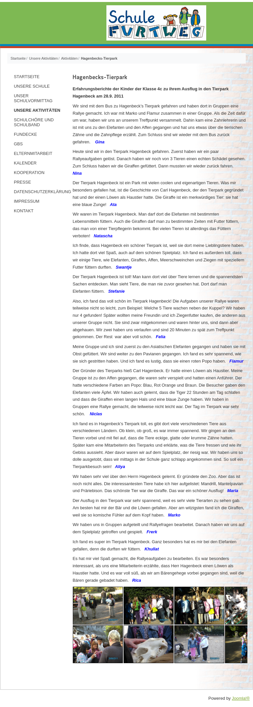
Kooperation (29, 172)
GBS (18, 143)
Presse (22, 182)
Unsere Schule (32, 86)
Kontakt (24, 210)
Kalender (25, 163)
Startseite (27, 76)
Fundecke (25, 134)
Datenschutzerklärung (40, 191)
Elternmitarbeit (33, 153)
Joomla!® (241, 698)
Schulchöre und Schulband (34, 122)
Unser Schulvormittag (33, 98)
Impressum (27, 201)
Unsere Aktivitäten (37, 110)
